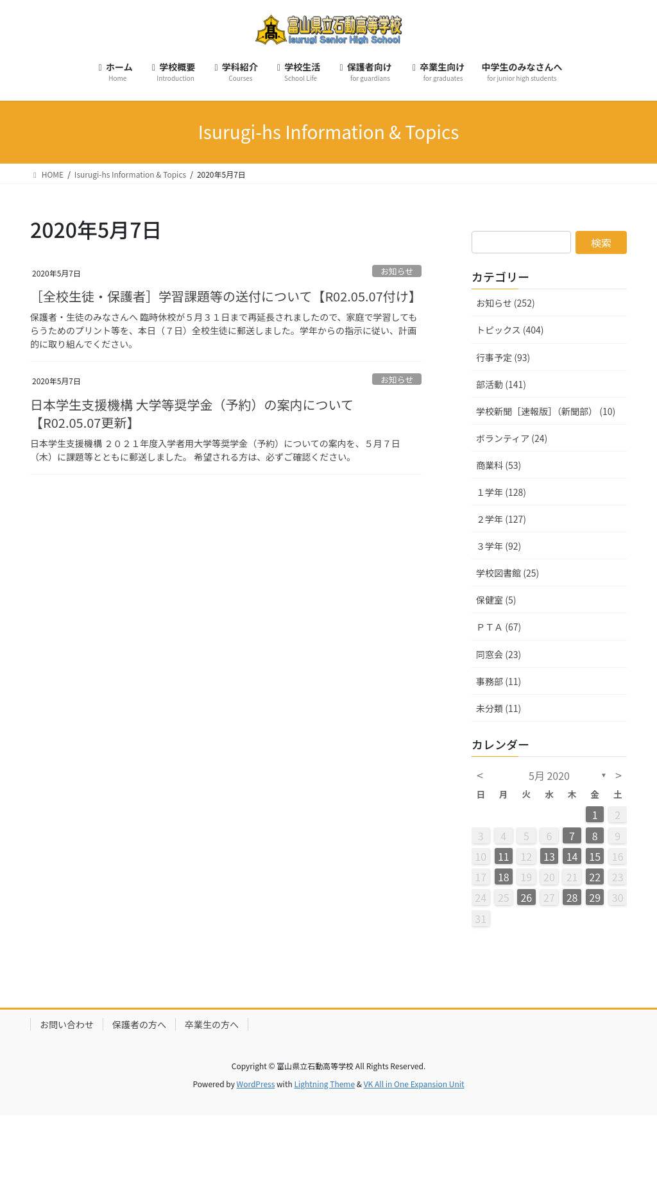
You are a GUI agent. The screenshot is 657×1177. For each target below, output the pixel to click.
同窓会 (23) (498, 654)
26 (526, 897)
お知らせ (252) (505, 302)
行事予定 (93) (503, 357)
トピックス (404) (510, 329)
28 (572, 897)
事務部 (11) (498, 681)
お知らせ (396, 271)
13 (549, 856)
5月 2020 (549, 775)
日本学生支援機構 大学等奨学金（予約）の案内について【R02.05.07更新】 (192, 413)
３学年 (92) (498, 545)
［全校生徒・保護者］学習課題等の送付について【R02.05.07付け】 (226, 296)
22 (595, 877)
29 (595, 897)
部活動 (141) (501, 384)
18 (503, 877)
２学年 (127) (501, 518)
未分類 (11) (498, 708)
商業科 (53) (498, 465)
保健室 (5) (496, 599)
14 (572, 856)
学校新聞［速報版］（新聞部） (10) (545, 411)
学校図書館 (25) (507, 572)
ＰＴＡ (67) (498, 626)
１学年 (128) (501, 492)
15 (595, 856)
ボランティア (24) (511, 438)
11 (503, 856)
